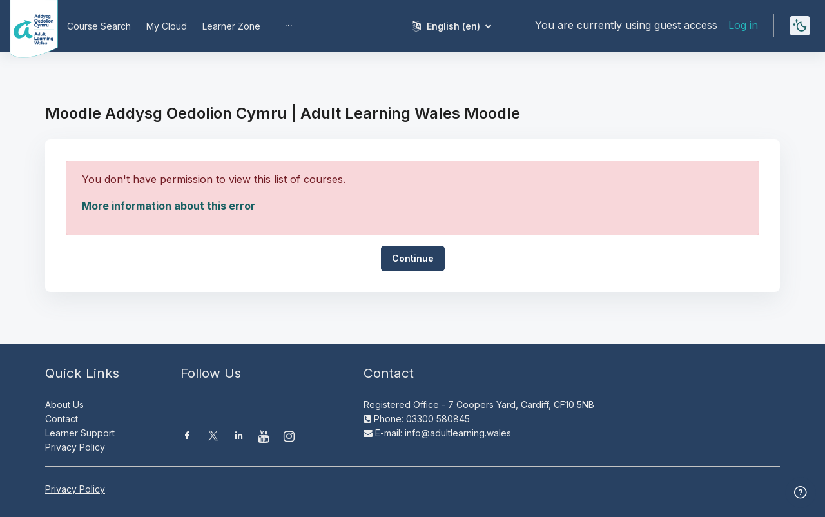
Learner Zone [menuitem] (231, 26)
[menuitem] (288, 26)
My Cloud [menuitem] (166, 26)
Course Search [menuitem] (99, 26)
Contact (61, 418)
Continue (413, 258)
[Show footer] (800, 492)
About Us (64, 404)
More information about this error (168, 205)
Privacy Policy (75, 447)
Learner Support (80, 432)
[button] (451, 25)
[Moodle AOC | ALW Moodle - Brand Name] (25, 26)
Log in (743, 25)
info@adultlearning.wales (458, 432)
